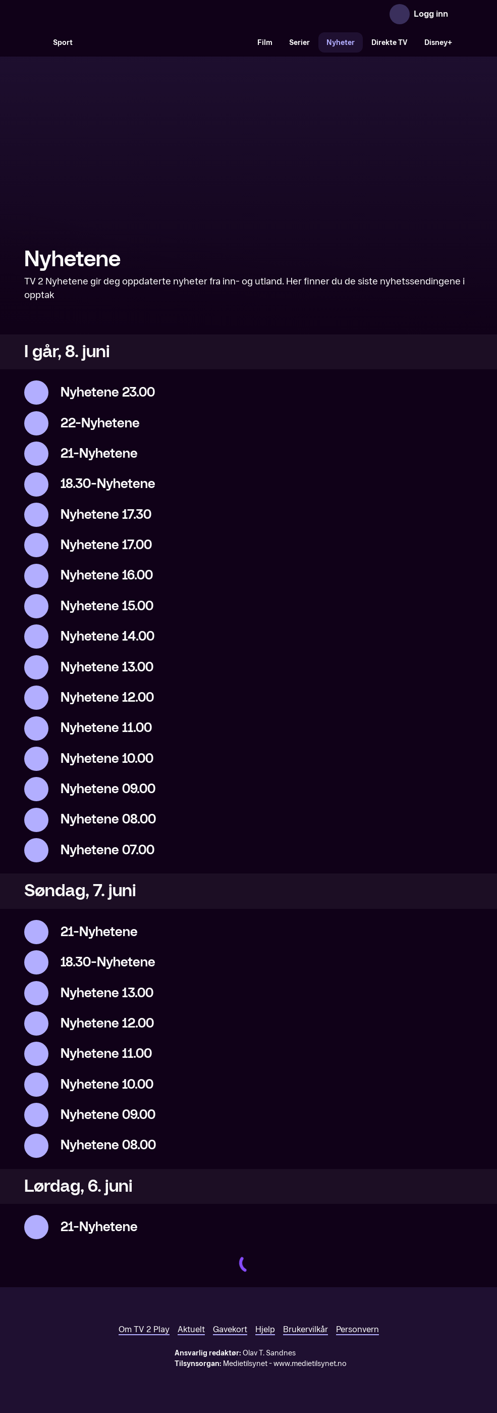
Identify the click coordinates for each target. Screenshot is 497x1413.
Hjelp (265, 1329)
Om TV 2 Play (144, 1329)
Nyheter (340, 42)
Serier (299, 42)
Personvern (357, 1329)
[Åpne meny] (463, 14)
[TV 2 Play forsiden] (100, 14)
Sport (63, 42)
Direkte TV (389, 42)
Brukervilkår (305, 1329)
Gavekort (230, 1329)
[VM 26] (165, 42)
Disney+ (438, 42)
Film (264, 42)
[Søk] (34, 42)
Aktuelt (191, 1329)
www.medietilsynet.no (310, 1363)
